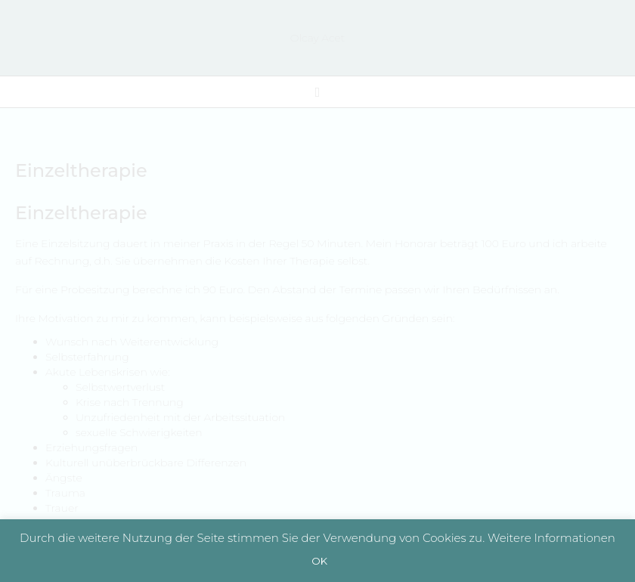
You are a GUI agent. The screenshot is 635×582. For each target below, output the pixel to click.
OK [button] (319, 561)
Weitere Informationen (551, 538)
